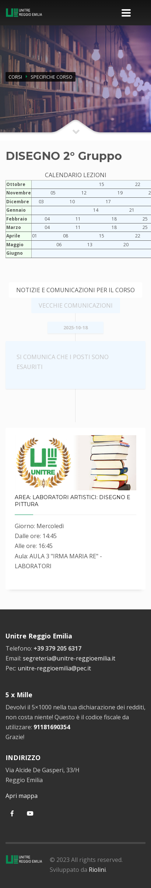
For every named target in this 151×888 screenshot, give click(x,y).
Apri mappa (22, 796)
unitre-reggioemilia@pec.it (54, 668)
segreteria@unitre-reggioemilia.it (69, 658)
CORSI (15, 77)
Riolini (97, 870)
